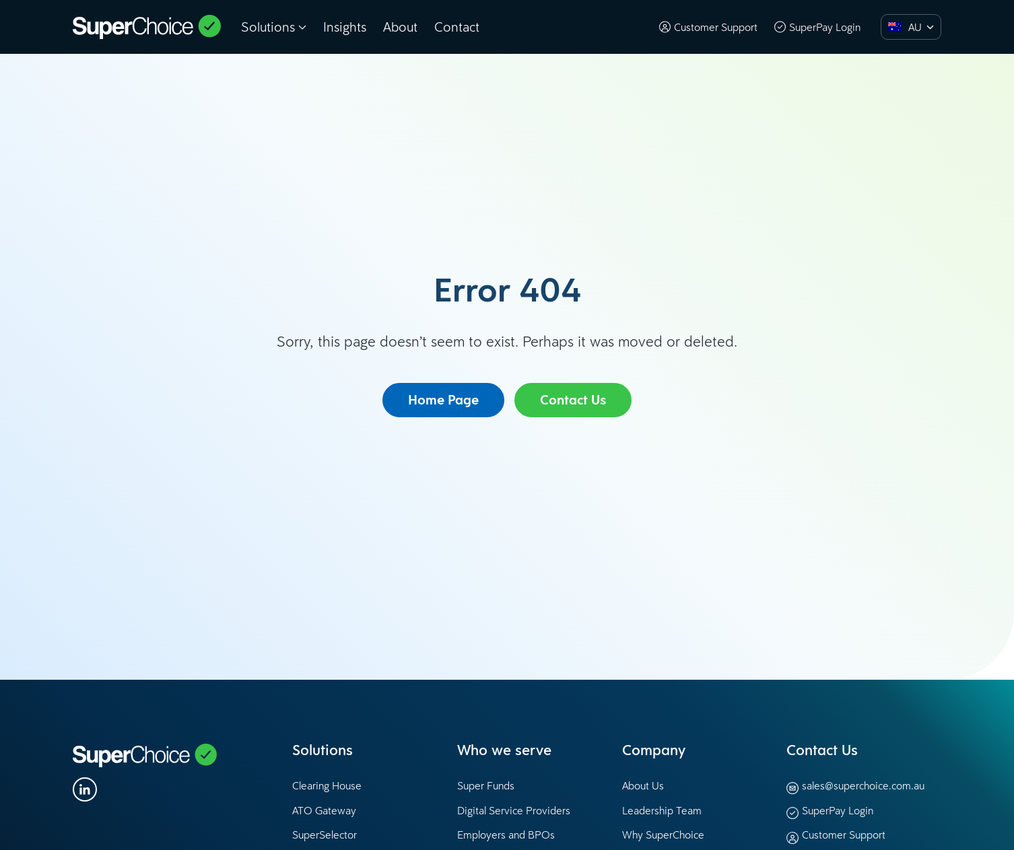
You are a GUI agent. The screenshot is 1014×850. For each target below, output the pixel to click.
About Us (643, 785)
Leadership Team (662, 810)
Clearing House (327, 785)
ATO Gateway (324, 810)
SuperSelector (324, 834)
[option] (901, 27)
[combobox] (911, 27)
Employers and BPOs (506, 834)
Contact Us (573, 400)
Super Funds (485, 785)
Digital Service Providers (513, 810)
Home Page (443, 400)
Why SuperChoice (663, 834)
